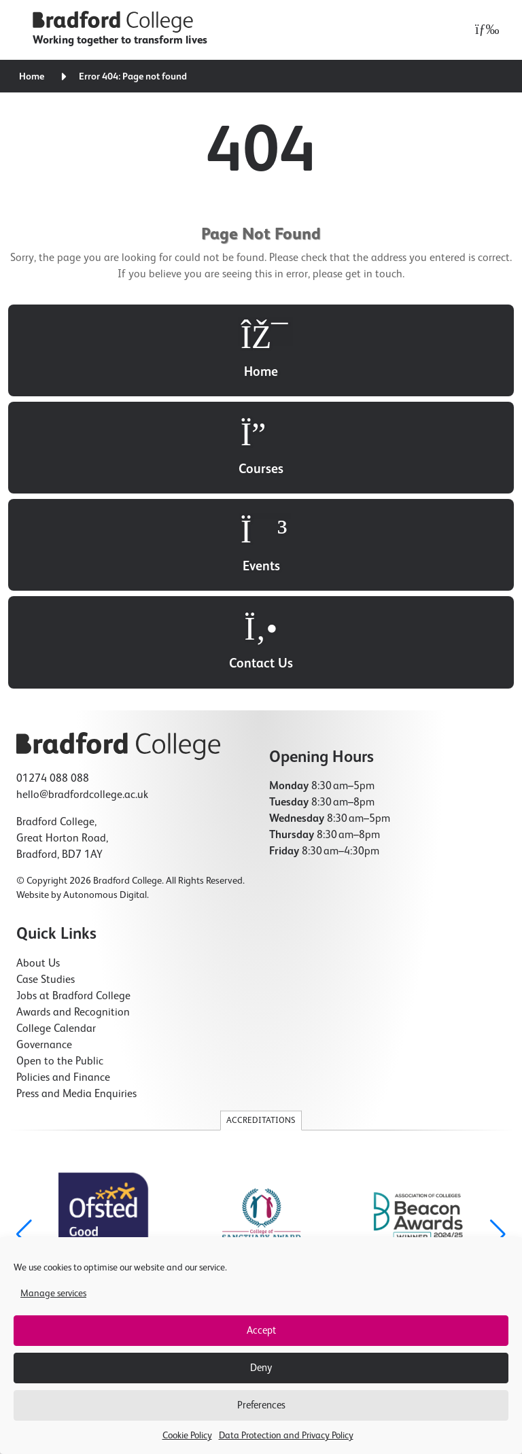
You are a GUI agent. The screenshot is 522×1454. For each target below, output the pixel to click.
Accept (261, 1331)
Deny (261, 1368)
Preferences (261, 1405)
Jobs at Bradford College (73, 996)
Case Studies (45, 980)
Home (31, 77)
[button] (498, 1234)
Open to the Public (59, 1061)
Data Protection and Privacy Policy (286, 1435)
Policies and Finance (63, 1078)
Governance (44, 1045)
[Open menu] (483, 30)
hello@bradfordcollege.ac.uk (82, 795)
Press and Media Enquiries (76, 1094)
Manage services (53, 1293)
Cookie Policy (187, 1435)
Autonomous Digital (105, 895)
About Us (38, 963)
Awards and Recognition (73, 1012)
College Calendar (56, 1029)
